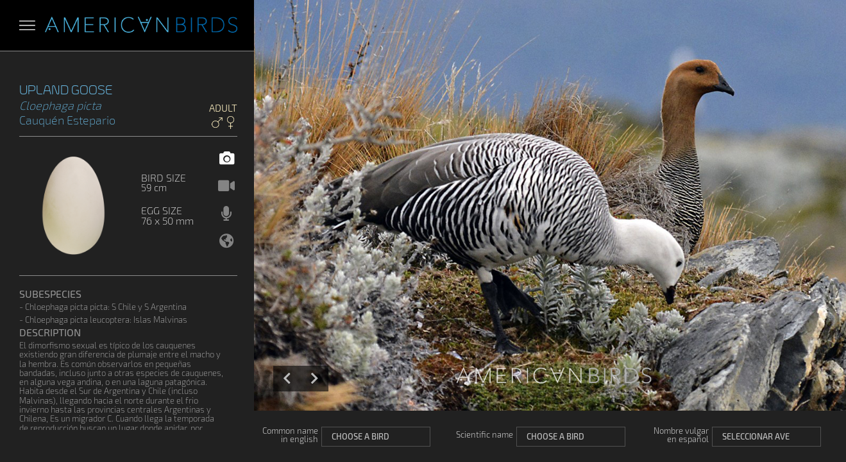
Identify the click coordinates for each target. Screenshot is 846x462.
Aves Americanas (141, 25)
